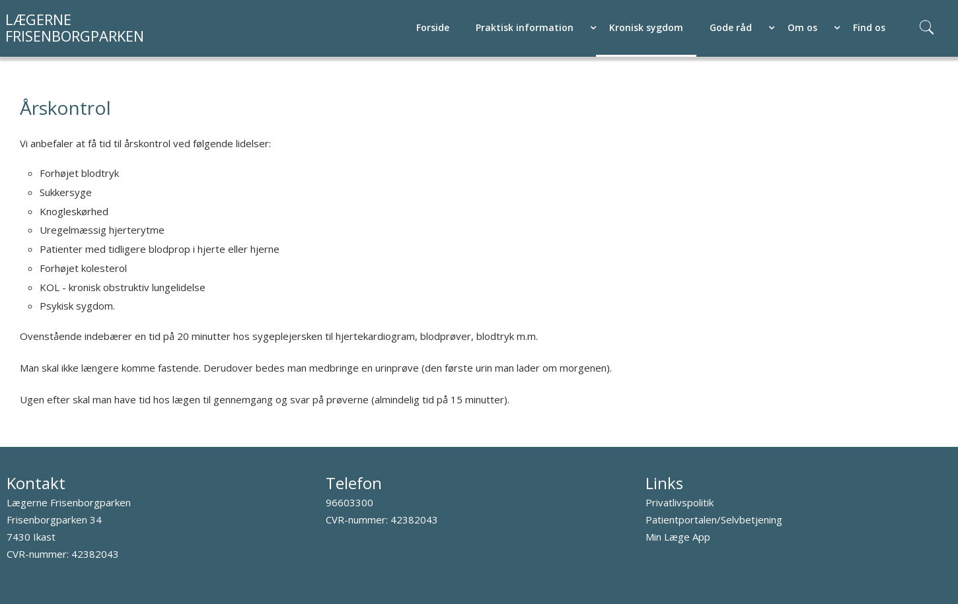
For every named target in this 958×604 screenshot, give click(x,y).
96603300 (349, 502)
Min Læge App (677, 536)
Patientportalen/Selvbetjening (713, 519)
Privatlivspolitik (679, 502)
